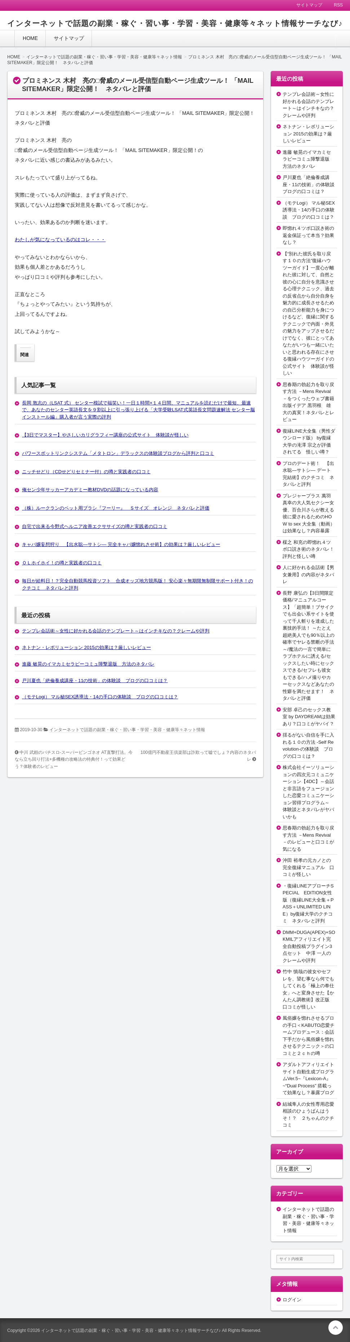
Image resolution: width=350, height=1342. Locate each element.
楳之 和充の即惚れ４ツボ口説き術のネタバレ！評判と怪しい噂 (308, 549)
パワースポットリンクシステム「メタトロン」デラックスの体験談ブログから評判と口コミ (118, 453)
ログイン (292, 1299)
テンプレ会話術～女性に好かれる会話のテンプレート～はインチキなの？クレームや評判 (115, 631)
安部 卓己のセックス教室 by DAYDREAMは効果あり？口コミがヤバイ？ (309, 716)
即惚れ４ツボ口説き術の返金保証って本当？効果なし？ (308, 235)
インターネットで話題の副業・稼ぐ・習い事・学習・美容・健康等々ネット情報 (127, 729)
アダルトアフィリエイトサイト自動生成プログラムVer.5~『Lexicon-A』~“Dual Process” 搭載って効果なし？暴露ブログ (308, 1078)
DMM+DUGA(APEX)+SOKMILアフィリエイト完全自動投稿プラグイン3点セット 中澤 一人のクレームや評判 (309, 946)
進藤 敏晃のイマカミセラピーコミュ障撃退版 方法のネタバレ (88, 664)
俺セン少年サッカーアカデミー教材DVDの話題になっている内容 (90, 489)
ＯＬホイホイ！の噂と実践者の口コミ (62, 562)
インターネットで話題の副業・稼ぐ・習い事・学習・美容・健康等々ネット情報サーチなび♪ (174, 23)
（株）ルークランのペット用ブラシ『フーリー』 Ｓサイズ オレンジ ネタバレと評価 (115, 508)
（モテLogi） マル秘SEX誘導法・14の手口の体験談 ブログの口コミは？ (100, 696)
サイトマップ (69, 38)
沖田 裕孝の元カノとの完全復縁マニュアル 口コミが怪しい (308, 867)
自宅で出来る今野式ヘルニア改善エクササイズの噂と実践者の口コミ (94, 526)
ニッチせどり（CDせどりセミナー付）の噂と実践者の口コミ (86, 471)
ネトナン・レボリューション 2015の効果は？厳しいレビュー (86, 647)
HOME (30, 38)
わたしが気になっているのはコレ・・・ (60, 239)
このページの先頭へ (335, 1327)
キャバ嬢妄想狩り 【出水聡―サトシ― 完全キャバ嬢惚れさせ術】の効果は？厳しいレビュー (121, 544)
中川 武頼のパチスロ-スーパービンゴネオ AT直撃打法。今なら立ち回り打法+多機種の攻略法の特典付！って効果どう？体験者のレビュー (74, 759)
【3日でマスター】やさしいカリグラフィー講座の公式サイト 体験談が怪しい (105, 435)
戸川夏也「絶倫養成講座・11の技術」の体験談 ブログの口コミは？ (95, 680)
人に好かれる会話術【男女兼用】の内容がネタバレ (308, 574)
